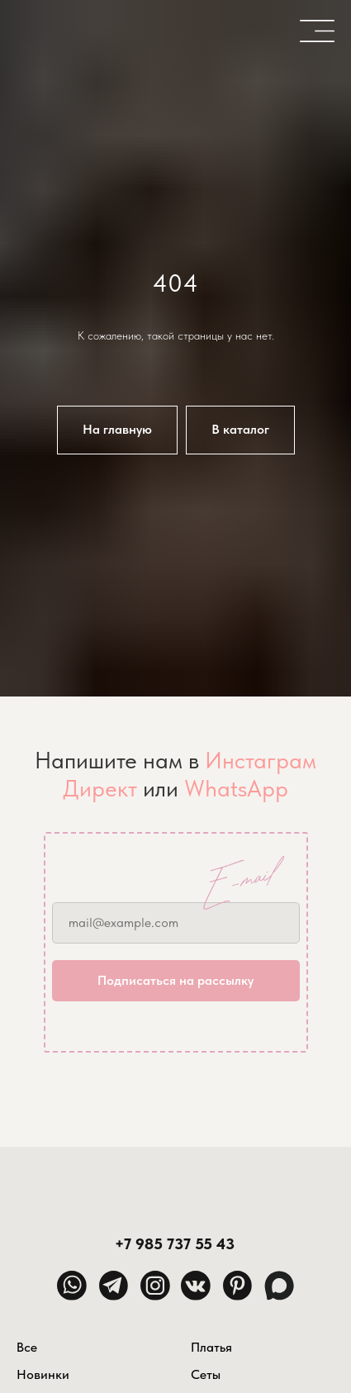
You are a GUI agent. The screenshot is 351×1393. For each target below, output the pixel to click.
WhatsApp (236, 788)
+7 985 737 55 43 (175, 1243)
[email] (176, 923)
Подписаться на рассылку (175, 980)
